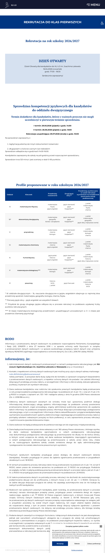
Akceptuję (60, 544)
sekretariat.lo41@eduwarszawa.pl (72, 2)
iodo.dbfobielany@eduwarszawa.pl (33, 396)
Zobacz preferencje (94, 544)
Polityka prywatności (77, 550)
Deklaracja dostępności (45, 550)
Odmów (77, 544)
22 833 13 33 (95, 2)
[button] (102, 23)
